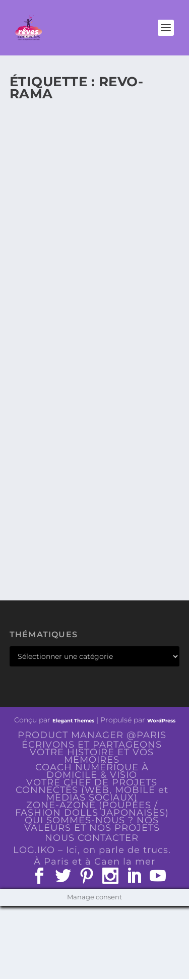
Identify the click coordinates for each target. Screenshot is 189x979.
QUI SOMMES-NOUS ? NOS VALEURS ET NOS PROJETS (92, 824)
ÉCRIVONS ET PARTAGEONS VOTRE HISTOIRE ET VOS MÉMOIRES (92, 752)
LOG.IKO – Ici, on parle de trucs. (92, 849)
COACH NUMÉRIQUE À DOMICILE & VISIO (92, 771)
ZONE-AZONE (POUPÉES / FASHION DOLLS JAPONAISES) (92, 809)
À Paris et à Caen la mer (94, 861)
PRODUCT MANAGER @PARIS (92, 735)
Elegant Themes (73, 720)
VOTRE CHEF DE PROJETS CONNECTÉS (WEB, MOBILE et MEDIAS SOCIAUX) (92, 790)
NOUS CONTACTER (92, 837)
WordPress (161, 720)
